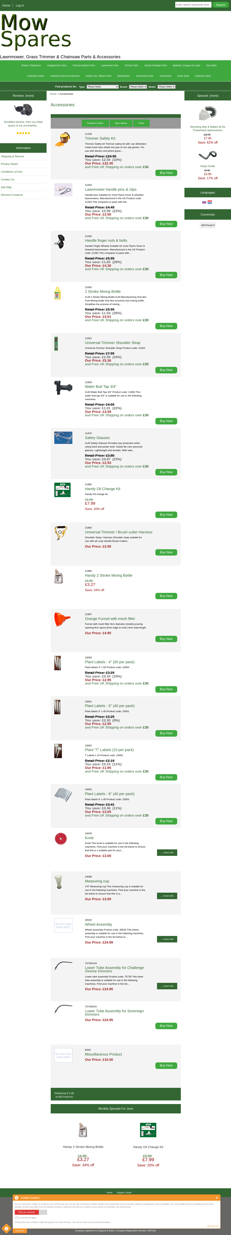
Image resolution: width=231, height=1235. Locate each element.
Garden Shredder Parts (155, 65)
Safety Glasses (97, 438)
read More (19, 1231)
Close (217, 1198)
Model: (152, 86)
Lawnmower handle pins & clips (111, 189)
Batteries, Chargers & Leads (186, 65)
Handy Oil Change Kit (102, 489)
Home (6, 5)
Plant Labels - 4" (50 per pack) (110, 662)
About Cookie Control (16, 1198)
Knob (89, 838)
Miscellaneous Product (103, 1054)
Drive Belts (211, 65)
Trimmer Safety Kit (100, 138)
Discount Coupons (12, 194)
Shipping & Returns (12, 156)
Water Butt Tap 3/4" (101, 387)
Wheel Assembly (98, 924)
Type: (82, 86)
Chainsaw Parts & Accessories (65, 76)
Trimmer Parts (131, 65)
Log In (20, 5)
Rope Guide (208, 159)
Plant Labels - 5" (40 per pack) (110, 706)
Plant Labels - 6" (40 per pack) (110, 794)
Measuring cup (97, 881)
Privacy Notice (9, 163)
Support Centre (124, 1192)
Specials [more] (207, 95)
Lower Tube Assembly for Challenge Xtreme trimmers (114, 969)
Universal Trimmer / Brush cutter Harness (118, 532)
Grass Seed (183, 76)
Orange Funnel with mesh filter (110, 619)
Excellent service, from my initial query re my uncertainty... (23, 115)
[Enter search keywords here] (193, 5)
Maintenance (123, 76)
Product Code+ (95, 123)
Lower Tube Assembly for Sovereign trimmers (114, 1013)
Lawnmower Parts (110, 65)
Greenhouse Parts (144, 76)
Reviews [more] (23, 95)
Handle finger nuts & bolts (106, 240)
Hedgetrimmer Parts (57, 65)
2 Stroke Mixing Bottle (103, 291)
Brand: (124, 86)
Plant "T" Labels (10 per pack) (109, 750)
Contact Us (7, 179)
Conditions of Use (11, 171)
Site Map (6, 187)
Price (141, 123)
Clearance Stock (203, 76)
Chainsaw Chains (35, 76)
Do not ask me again (25, 1218)
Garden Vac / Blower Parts (98, 76)
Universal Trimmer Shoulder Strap (112, 343)
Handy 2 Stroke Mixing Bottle (108, 575)
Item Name (121, 123)
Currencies (208, 214)
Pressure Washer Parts (84, 65)
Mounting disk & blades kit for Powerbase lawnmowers (207, 119)
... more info (167, 852)
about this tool (212, 1226)
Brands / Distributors (31, 65)
